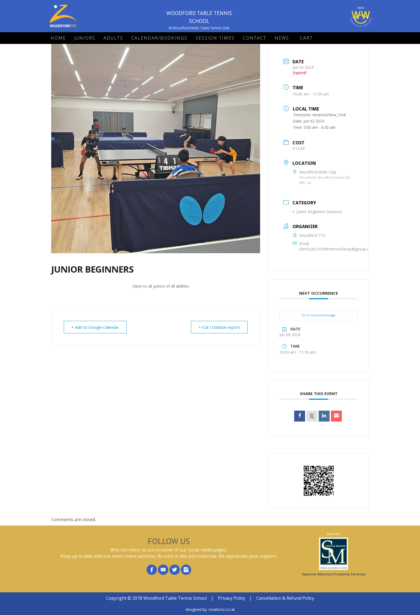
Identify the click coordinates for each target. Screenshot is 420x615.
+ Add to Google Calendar (96, 327)
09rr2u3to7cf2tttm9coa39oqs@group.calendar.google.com (351, 249)
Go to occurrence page (319, 315)
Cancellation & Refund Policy (285, 598)
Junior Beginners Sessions (317, 211)
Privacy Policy (231, 598)
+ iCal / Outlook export (218, 327)
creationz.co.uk (221, 609)
